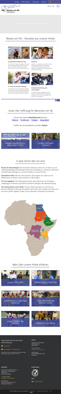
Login (31, 392)
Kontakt (44, 2)
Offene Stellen (26, 2)
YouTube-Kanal (37, 381)
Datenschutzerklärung (42, 391)
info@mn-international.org (38, 349)
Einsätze (16, 2)
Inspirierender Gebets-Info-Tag (17, 61)
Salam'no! (34, 61)
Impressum (32, 391)
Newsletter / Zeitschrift (10, 349)
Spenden (5, 346)
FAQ (51, 391)
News (27, 57)
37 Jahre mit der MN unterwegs (17, 86)
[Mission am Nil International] (10, 8)
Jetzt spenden (54, 2)
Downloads (35, 2)
